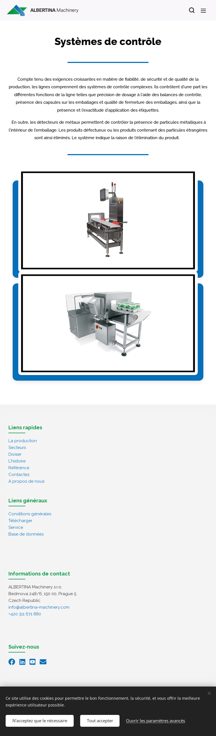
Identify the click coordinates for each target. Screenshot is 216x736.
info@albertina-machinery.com (38, 606)
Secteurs (17, 447)
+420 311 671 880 (24, 613)
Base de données (26, 533)
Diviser (14, 454)
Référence (18, 467)
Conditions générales (29, 513)
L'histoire (17, 460)
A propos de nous (26, 481)
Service (15, 527)
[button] (192, 10)
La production (22, 440)
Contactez (19, 474)
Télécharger (20, 520)
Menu (203, 10)
